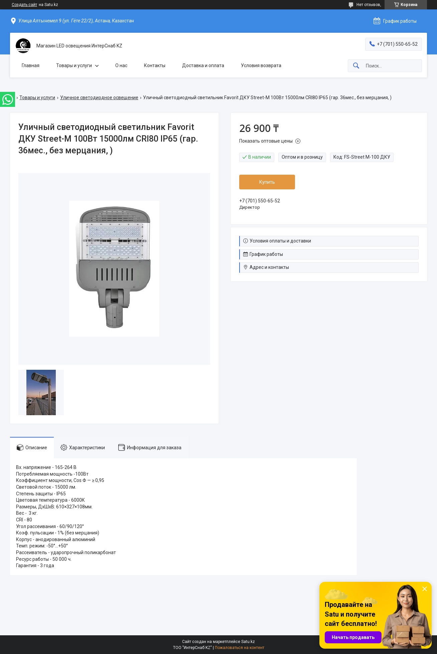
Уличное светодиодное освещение (99, 97)
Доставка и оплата (203, 65)
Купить (267, 182)
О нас (121, 65)
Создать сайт (24, 4)
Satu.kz (248, 641)
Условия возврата (261, 65)
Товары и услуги (74, 65)
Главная (30, 65)
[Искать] (356, 66)
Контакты (154, 65)
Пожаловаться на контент (239, 647)
